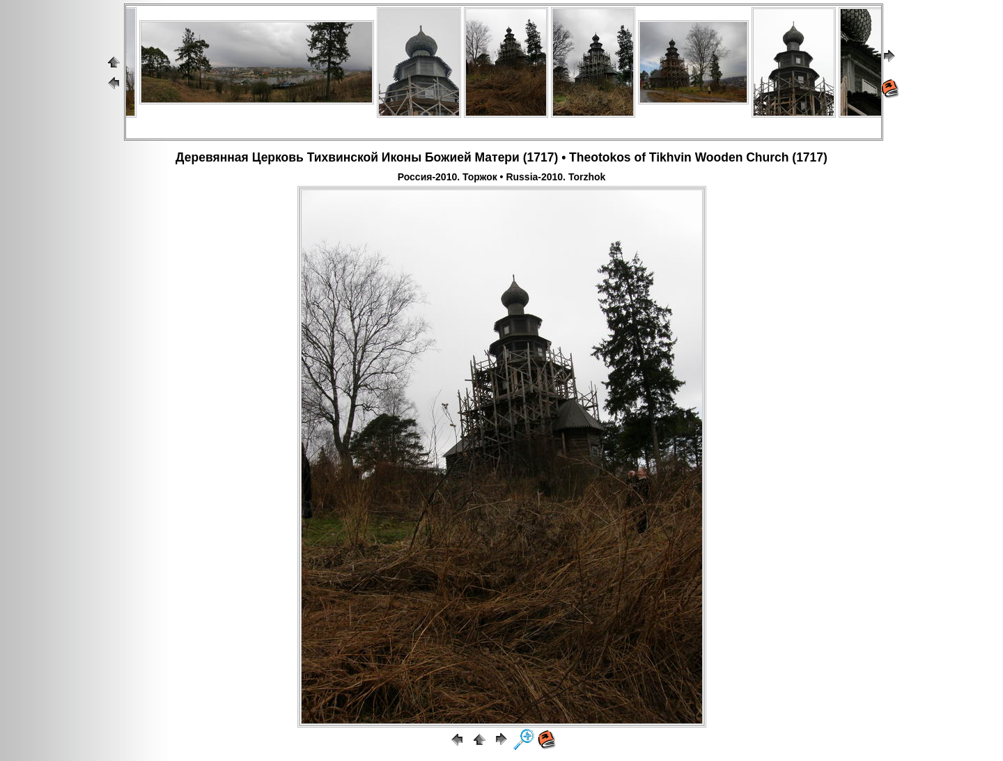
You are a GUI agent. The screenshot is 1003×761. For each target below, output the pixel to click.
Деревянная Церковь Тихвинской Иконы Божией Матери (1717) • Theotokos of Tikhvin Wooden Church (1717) (501, 157)
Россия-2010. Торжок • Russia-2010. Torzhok (502, 176)
